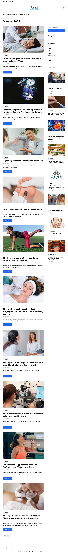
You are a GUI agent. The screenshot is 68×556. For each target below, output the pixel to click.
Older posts (6, 535)
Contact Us (5, 1)
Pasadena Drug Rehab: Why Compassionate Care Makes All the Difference (56, 90)
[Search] (56, 27)
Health (4, 14)
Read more (7, 72)
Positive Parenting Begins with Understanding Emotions (55, 211)
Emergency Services (12, 14)
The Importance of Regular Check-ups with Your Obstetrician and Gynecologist (23, 363)
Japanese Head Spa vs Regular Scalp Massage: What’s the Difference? (55, 258)
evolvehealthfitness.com (33, 551)
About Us (11, 1)
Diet (32, 14)
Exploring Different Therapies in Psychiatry (23, 160)
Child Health (21, 14)
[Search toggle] (63, 7)
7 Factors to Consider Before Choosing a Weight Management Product (56, 162)
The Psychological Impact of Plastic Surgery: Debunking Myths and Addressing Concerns (23, 311)
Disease (28, 14)
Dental (49, 48)
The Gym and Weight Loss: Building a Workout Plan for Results (20, 259)
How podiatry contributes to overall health (23, 209)
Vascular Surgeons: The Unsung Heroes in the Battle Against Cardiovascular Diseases (23, 111)
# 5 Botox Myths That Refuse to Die (56, 234)
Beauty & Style (51, 43)
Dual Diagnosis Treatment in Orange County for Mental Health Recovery (56, 187)
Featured (50, 58)
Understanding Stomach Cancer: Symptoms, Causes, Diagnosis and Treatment (56, 138)
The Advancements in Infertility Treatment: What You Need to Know (23, 415)
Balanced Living (51, 41)
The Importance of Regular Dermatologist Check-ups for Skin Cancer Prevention (22, 517)
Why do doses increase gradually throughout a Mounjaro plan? (56, 114)
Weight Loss (51, 63)
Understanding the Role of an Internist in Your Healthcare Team (22, 60)
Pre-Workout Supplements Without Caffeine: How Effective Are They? (20, 466)
